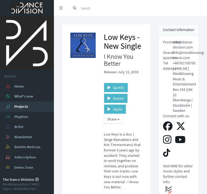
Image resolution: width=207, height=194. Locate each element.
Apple (115, 109)
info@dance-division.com (183, 45)
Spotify (116, 87)
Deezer (116, 98)
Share (113, 119)
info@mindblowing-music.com (189, 55)
